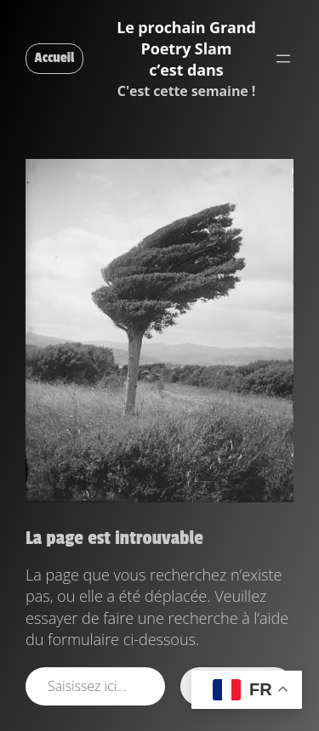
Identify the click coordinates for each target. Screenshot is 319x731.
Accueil (55, 57)
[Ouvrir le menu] (283, 58)
